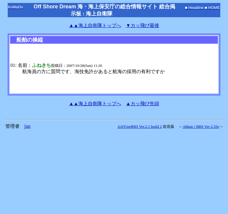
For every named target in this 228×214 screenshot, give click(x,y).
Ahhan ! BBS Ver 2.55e (201, 126)
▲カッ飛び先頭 (142, 103)
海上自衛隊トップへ (95, 25)
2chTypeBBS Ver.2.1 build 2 (140, 126)
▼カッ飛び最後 (142, 25)
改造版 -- (172, 126)
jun (27, 126)
